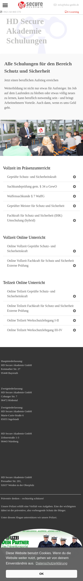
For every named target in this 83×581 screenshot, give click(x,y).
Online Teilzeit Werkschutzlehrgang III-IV (34, 330)
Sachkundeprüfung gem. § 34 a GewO (32, 186)
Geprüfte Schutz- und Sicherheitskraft (31, 176)
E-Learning (73, 11)
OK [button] (41, 573)
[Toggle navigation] (5, 5)
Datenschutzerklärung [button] (51, 563)
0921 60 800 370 (12, 11)
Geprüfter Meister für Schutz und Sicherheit (35, 206)
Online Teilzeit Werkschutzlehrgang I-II (33, 320)
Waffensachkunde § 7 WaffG (25, 196)
